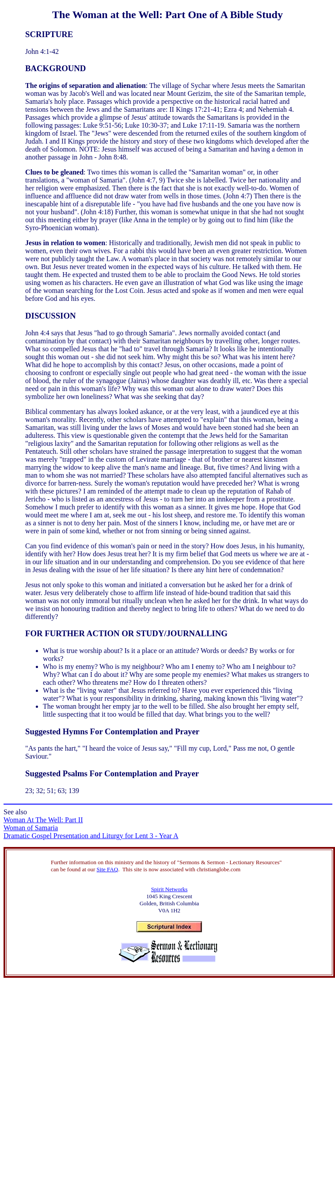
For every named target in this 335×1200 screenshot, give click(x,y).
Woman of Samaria (31, 828)
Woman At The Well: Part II (43, 820)
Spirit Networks (169, 889)
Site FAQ (107, 869)
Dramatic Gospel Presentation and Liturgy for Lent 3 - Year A (91, 835)
